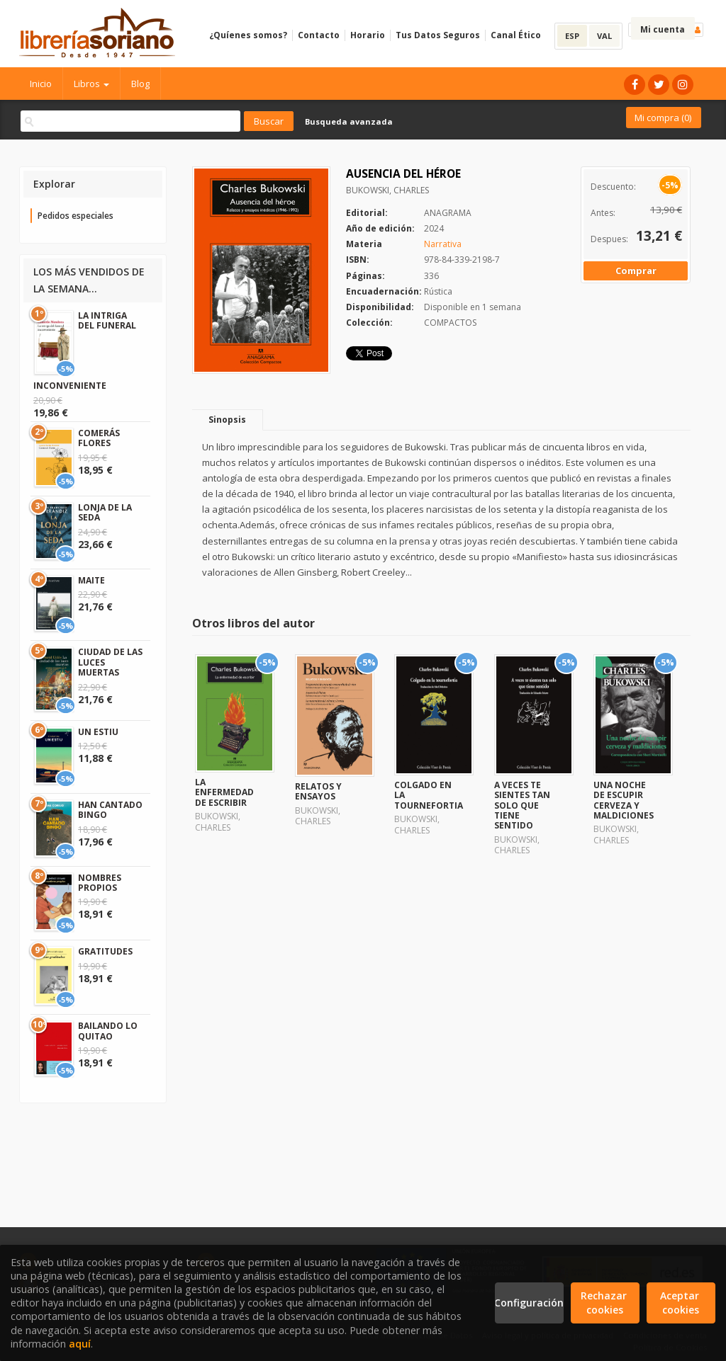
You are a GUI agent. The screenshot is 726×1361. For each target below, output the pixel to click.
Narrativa (443, 244)
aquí (80, 1343)
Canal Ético (516, 35)
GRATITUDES (105, 951)
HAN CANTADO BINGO (110, 810)
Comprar (636, 270)
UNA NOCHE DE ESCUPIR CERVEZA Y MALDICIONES (623, 800)
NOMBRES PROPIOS (99, 883)
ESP (572, 35)
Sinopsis (227, 420)
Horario (367, 35)
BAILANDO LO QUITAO (108, 1031)
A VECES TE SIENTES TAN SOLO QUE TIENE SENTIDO (522, 805)
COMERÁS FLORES (99, 438)
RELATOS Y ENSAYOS (318, 791)
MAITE (91, 580)
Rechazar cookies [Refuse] (605, 1302)
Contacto (319, 35)
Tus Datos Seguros (438, 35)
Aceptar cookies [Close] (681, 1302)
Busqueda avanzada (349, 121)
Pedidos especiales (75, 216)
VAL (604, 35)
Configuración (529, 1302)
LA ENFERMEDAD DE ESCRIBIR (224, 792)
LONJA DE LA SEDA (105, 512)
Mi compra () (663, 117)
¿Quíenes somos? (248, 35)
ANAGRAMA (447, 213)
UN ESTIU (98, 732)
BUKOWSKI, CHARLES (387, 190)
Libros (91, 83)
